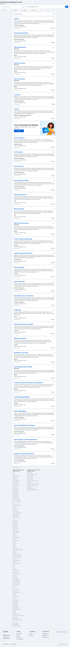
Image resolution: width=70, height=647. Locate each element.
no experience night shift (17, 555)
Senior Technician (19, 281)
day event (14, 575)
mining (14, 566)
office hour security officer (17, 512)
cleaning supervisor (16, 489)
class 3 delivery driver (16, 560)
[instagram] (60, 632)
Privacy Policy (13, 644)
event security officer (16, 583)
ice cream (14, 593)
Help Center (18, 637)
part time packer (15, 488)
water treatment (15, 596)
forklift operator (15, 482)
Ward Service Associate (21, 223)
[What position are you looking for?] (12, 6)
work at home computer (17, 500)
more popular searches (16, 626)
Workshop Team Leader (21, 352)
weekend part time (16, 497)
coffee (14, 598)
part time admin (15, 604)
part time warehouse (16, 502)
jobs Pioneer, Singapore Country (32, 480)
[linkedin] (65, 632)
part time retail (15, 492)
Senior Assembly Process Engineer (24, 425)
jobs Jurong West (30, 479)
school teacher (15, 479)
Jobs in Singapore (19, 638)
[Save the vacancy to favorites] (54, 19)
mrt (13, 567)
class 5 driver (15, 535)
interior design (15, 606)
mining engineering (16, 581)
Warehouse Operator (20, 194)
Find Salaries (44, 635)
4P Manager (17, 310)
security (14, 546)
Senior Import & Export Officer (23, 367)
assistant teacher (16, 531)
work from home (15, 491)
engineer (14, 612)
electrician (14, 538)
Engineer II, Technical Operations (24, 454)
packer (14, 558)
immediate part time (16, 517)
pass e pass (15, 551)
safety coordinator (16, 485)
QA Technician (18, 152)
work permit (15, 506)
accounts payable (16, 578)
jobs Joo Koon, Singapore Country (33, 483)
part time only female (16, 554)
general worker (15, 508)
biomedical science (16, 584)
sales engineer (15, 613)
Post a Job (31, 635)
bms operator (15, 569)
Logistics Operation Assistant (23, 253)
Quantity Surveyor (19, 63)
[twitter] (63, 632)
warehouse (14, 610)
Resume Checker (45, 637)
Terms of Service (6, 644)
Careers (17, 635)
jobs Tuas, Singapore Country (32, 474)
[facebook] (57, 632)
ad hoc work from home (17, 505)
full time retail (15, 590)
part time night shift (16, 476)
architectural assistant (17, 609)
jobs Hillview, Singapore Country (32, 485)
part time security (16, 511)
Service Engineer (19, 267)
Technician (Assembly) (21, 33)
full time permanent (16, 532)
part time (14, 509)
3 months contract (16, 570)
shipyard (14, 544)
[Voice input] (23, 7)
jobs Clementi (29, 482)
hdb (13, 621)
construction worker (16, 580)
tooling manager (15, 601)
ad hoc (14, 543)
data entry (14, 586)
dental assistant (15, 528)
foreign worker (15, 616)
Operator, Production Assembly (23, 324)
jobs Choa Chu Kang (30, 488)
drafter (14, 534)
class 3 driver (15, 477)
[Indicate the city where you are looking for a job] (36, 6)
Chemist (16, 109)
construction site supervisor (17, 549)
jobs (13, 503)
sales (13, 587)
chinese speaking (16, 514)
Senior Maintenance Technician (23, 296)
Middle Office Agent (20, 338)
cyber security (15, 495)
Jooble (65, 644)
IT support (14, 541)
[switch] (54, 14)
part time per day (15, 572)
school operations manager (17, 619)
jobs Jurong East (30, 477)
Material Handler (19, 209)
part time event (15, 603)
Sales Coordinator (19, 79)
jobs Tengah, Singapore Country (32, 489)
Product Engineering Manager (23, 239)
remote (14, 474)
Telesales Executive (20, 47)
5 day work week (15, 540)
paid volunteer (15, 520)
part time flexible (15, 624)
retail (13, 518)
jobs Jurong (29, 486)
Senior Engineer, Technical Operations (25, 439)
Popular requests (16, 467)
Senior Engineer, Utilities (21, 180)
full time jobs (15, 561)
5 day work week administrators (18, 615)
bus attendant (15, 526)
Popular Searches (45, 633)
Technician (17, 95)
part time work (15, 529)
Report (52, 28)
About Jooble (19, 633)
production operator (16, 480)
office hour (14, 552)
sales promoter (15, 618)
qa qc (14, 564)
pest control (15, 595)
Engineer (16, 19)
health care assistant (16, 537)
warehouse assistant (16, 592)
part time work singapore (17, 557)
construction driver (16, 515)
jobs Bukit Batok (30, 476)
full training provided (16, 607)
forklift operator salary (16, 563)
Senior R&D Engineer (20, 411)
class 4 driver (15, 486)
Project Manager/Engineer (22, 397)
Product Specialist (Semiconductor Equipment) (28, 382)
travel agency (15, 577)
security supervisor (16, 494)
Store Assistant (19, 166)
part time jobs (15, 523)
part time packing (16, 589)
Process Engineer (19, 138)
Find (67, 6)
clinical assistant (15, 483)
